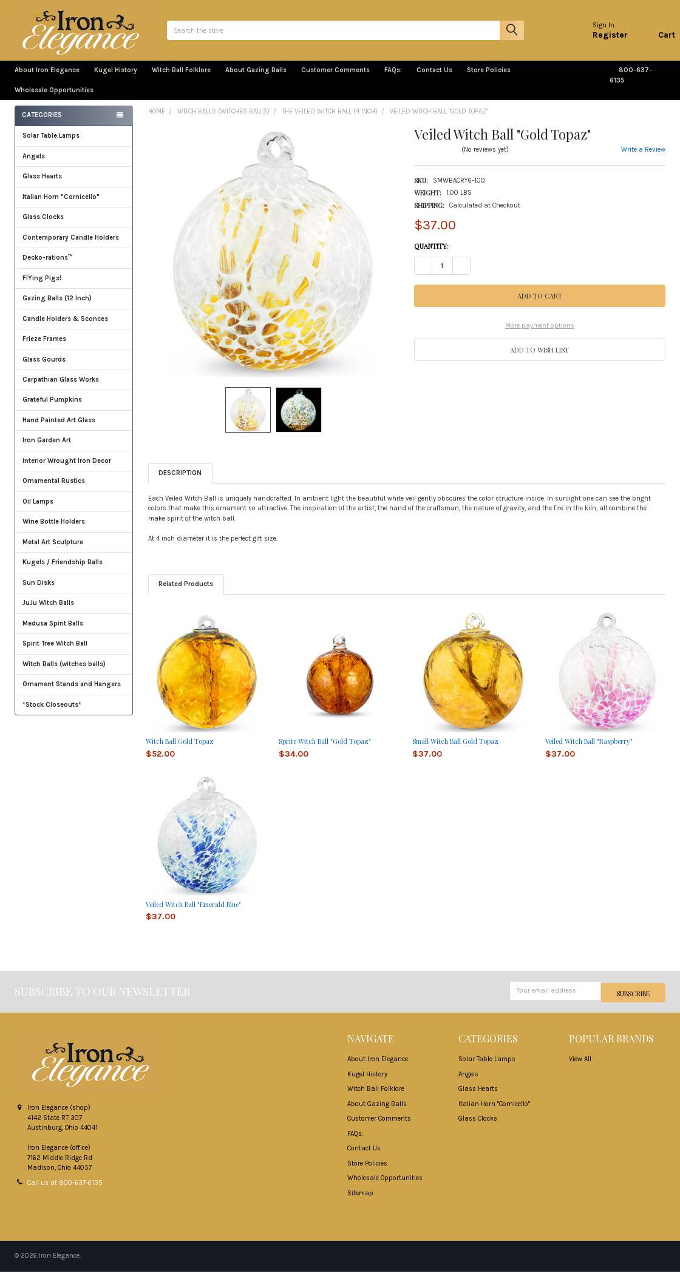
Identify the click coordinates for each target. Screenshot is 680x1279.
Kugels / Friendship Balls (74, 571)
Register (600, 39)
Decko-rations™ (47, 267)
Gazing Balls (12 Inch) (74, 307)
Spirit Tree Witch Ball (74, 652)
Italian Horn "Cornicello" (61, 206)
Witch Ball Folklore (181, 80)
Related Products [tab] (185, 593)
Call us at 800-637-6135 (65, 1190)
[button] (539, 359)
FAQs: (393, 80)
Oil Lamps (37, 511)
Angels (33, 165)
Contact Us (434, 80)
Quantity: (431, 255)
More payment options (539, 335)
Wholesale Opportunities (54, 99)
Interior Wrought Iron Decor (74, 470)
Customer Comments (335, 80)
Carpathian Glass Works (74, 389)
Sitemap (360, 1200)
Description (180, 483)
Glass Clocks (74, 226)
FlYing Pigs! (41, 287)
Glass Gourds (74, 369)
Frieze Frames (44, 348)
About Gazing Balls (256, 80)
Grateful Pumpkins (52, 409)
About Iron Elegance (47, 80)
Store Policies (493, 80)
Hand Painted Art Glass (58, 429)
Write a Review (643, 159)
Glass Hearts (74, 185)
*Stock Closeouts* (74, 713)
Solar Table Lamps (51, 145)
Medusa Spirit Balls (52, 632)
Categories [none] (42, 125)
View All (580, 1067)
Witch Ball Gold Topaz (180, 750)
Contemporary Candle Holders (70, 247)
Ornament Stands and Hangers (71, 693)
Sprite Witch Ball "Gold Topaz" (325, 750)
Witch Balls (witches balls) (74, 673)
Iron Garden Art (74, 449)
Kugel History (115, 80)
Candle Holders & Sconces (65, 328)
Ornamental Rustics (53, 490)
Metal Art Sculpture (74, 551)
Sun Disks (38, 592)
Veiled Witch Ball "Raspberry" (589, 750)
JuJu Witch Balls (74, 612)
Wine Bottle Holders (53, 531)
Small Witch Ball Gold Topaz (455, 750)
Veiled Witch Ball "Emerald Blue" (193, 913)
